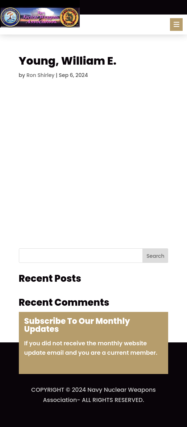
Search (155, 256)
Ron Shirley (40, 75)
